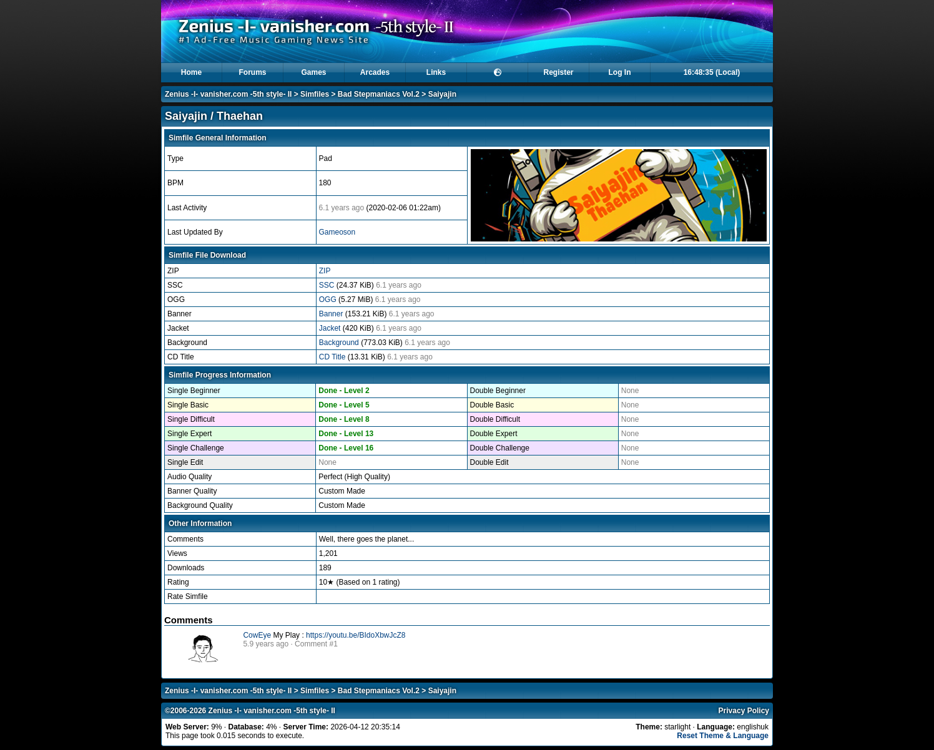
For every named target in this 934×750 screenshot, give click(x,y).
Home (191, 72)
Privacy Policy (744, 710)
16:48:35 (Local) (712, 72)
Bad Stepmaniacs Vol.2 (379, 94)
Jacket (331, 328)
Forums (252, 72)
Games (313, 72)
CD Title (333, 357)
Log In (620, 72)
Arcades (375, 72)
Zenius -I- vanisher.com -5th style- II (228, 94)
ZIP (325, 270)
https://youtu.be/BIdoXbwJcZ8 (355, 635)
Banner (332, 313)
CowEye (257, 635)
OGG (328, 299)
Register (558, 72)
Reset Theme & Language (723, 735)
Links (436, 72)
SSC (328, 285)
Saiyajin (442, 94)
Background (340, 342)
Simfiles (314, 94)
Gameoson (337, 232)
